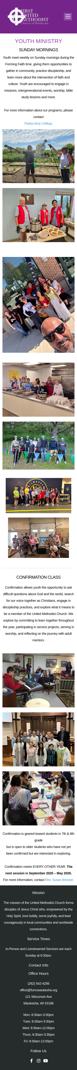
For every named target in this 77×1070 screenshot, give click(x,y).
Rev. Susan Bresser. (59, 880)
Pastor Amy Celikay (38, 123)
